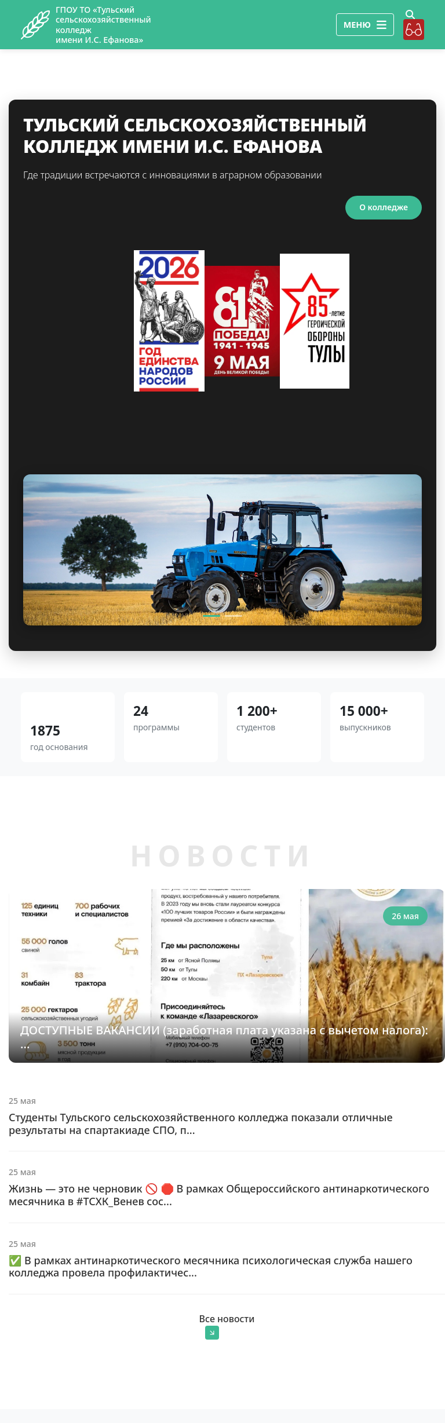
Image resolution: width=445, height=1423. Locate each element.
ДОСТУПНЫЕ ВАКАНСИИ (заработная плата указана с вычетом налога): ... (224, 1037)
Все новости (227, 1326)
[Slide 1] (211, 616)
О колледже (383, 207)
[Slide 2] (233, 616)
